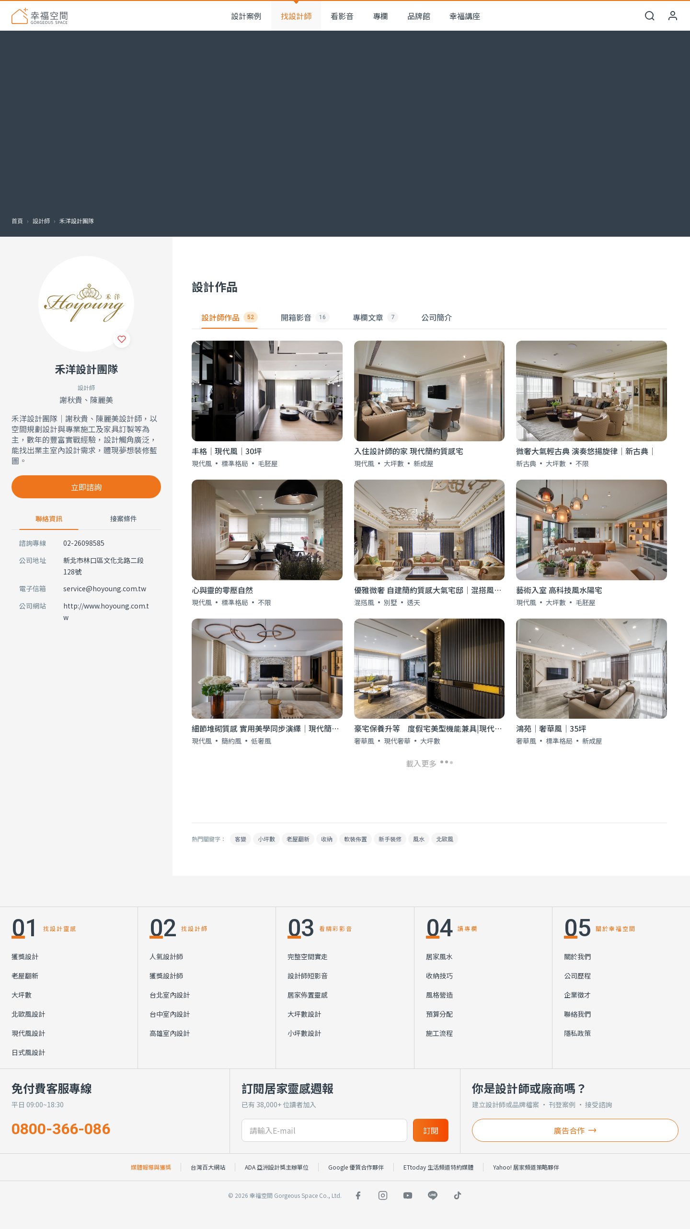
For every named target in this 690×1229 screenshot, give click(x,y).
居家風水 (439, 956)
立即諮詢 (86, 487)
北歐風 (444, 839)
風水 (419, 839)
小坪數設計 (304, 1033)
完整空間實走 (308, 956)
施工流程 (439, 1033)
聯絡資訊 (48, 518)
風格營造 (439, 994)
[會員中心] (672, 16)
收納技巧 (439, 975)
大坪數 (22, 994)
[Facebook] (358, 1195)
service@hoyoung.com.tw (104, 588)
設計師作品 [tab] (229, 317)
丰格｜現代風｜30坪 (227, 451)
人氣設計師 (166, 956)
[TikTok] (457, 1195)
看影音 (342, 16)
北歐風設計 (28, 1014)
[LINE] (432, 1195)
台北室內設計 (170, 994)
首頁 (17, 221)
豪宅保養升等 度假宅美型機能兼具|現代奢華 (432, 728)
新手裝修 (390, 839)
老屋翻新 (298, 839)
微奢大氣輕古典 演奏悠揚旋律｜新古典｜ (586, 451)
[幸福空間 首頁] (40, 16)
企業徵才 (577, 994)
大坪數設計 (304, 1014)
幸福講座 (464, 16)
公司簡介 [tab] (436, 317)
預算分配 (439, 1014)
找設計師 (296, 16)
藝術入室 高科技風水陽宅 (559, 590)
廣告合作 (575, 1130)
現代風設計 (28, 1033)
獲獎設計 (25, 956)
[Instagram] (383, 1195)
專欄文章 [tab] (375, 317)
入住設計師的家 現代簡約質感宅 (408, 451)
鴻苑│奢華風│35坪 (551, 728)
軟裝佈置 (355, 839)
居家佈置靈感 (308, 994)
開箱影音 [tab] (305, 317)
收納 (327, 839)
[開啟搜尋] (650, 16)
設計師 (41, 221)
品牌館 (418, 16)
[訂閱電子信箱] (324, 1130)
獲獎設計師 (166, 975)
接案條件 (123, 518)
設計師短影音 (308, 975)
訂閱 (430, 1130)
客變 (240, 839)
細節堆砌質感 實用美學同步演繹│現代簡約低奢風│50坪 (289, 728)
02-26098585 (83, 543)
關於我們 (577, 956)
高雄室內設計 (170, 1033)
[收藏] (121, 339)
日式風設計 (28, 1052)
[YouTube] (408, 1195)
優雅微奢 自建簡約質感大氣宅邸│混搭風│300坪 (438, 590)
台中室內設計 (170, 1014)
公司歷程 (577, 975)
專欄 (380, 16)
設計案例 (246, 16)
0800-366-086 (61, 1129)
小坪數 (266, 839)
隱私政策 (577, 1033)
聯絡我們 (577, 1014)
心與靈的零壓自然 (222, 590)
